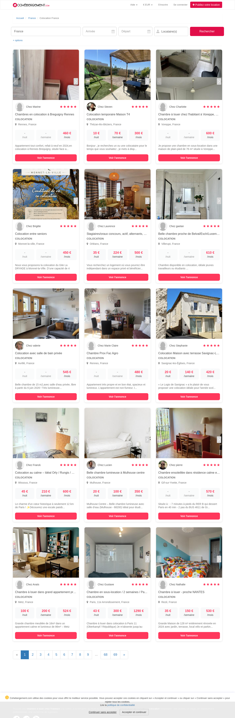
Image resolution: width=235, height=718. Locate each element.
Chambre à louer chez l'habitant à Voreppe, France (191, 114)
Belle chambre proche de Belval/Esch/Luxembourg (191, 233)
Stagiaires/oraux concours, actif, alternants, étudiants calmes (126, 233)
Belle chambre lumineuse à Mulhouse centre (116, 472)
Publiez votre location (206, 4)
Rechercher (207, 31)
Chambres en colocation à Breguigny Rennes (44, 114)
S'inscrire (163, 4)
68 (105, 654)
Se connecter (180, 4)
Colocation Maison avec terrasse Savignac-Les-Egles (193, 353)
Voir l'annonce (46, 157)
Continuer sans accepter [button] (103, 712)
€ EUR (148, 4)
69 (115, 654)
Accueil (20, 18)
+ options (18, 40)
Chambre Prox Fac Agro (102, 353)
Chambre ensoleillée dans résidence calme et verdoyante (195, 472)
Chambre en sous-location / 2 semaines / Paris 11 (119, 592)
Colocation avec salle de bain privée (38, 353)
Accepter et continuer (134, 712)
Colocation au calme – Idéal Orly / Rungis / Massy (47, 472)
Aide (134, 4)
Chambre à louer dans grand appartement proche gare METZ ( (56, 592)
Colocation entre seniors (31, 233)
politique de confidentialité (121, 705)
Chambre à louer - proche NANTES (181, 592)
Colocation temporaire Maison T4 (108, 114)
